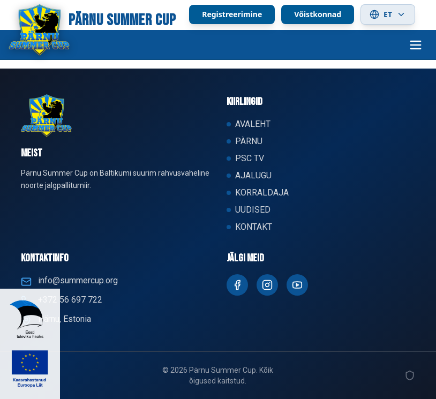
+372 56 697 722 (70, 300)
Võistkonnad (317, 14)
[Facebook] (237, 285)
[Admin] (409, 375)
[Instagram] (267, 285)
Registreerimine (232, 14)
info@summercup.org (78, 280)
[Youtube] (297, 285)
